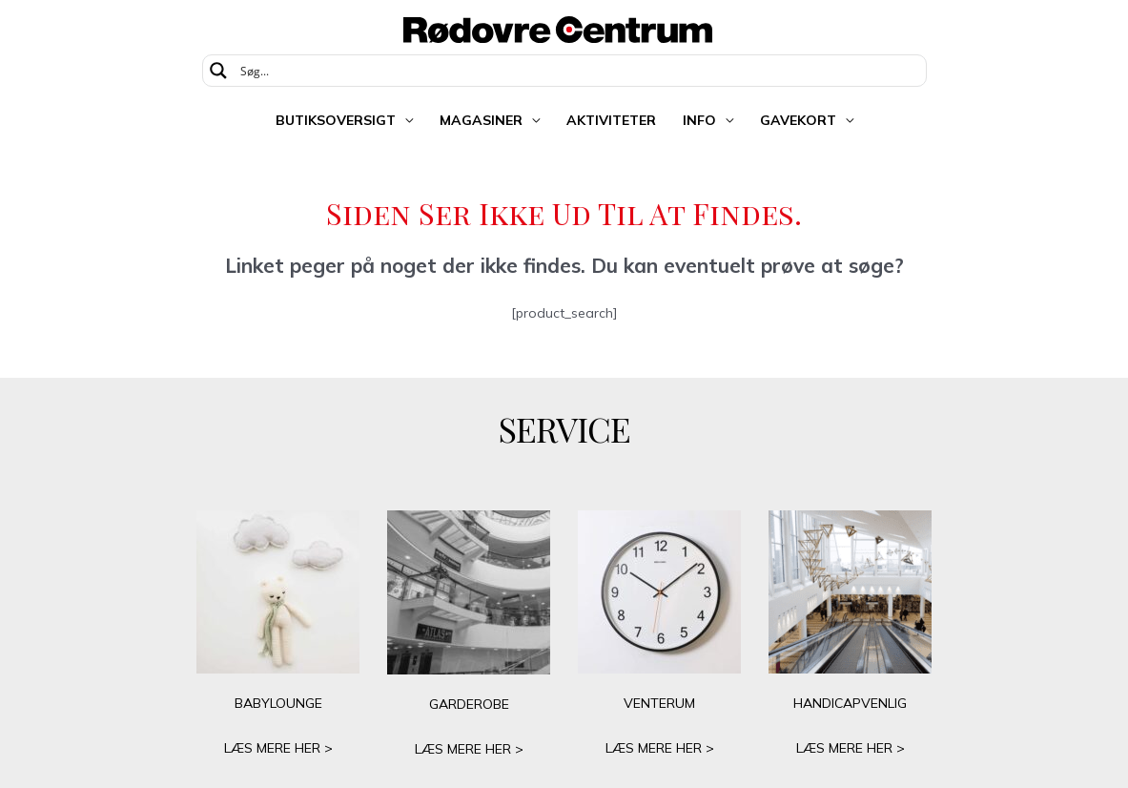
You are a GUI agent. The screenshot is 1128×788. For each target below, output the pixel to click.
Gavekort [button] (798, 120)
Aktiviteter (611, 120)
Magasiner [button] (481, 120)
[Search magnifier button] (218, 70)
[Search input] (576, 70)
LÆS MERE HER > (278, 748)
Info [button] (699, 120)
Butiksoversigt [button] (336, 120)
